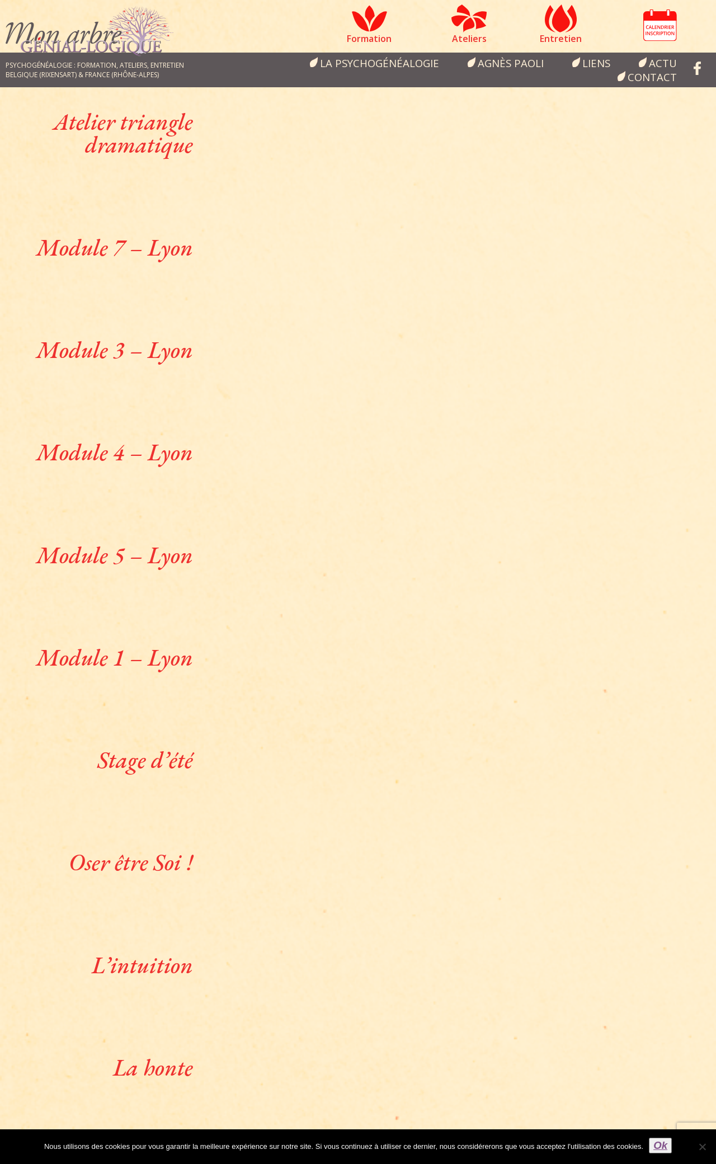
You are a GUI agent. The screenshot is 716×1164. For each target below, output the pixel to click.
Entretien (561, 38)
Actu (663, 63)
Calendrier (660, 25)
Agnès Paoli (511, 63)
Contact (652, 77)
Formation (369, 38)
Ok (660, 1145)
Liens (596, 63)
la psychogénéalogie (379, 63)
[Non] (702, 1146)
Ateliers (469, 38)
